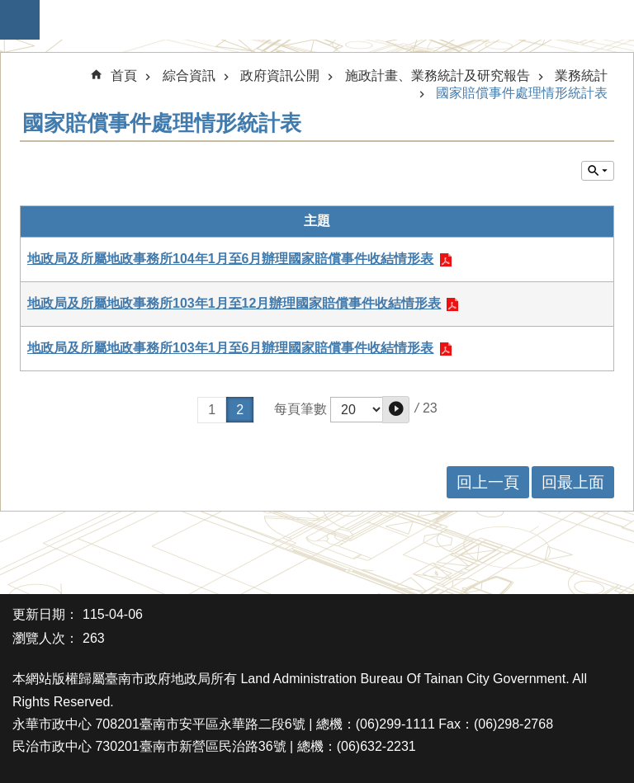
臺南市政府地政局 (325, 20)
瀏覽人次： (45, 638)
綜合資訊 (189, 75)
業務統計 (581, 75)
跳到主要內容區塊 (8, 8)
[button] (395, 409)
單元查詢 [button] (597, 171)
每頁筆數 (300, 409)
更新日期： (45, 614)
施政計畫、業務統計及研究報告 (437, 75)
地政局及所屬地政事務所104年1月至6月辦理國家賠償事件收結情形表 (230, 259)
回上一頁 (488, 482)
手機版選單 (20, 20)
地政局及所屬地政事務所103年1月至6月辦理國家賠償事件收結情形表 (230, 348)
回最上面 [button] (573, 482)
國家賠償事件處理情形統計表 (522, 93)
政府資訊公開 (279, 75)
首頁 (124, 75)
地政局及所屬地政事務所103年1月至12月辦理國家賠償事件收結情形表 (234, 303)
